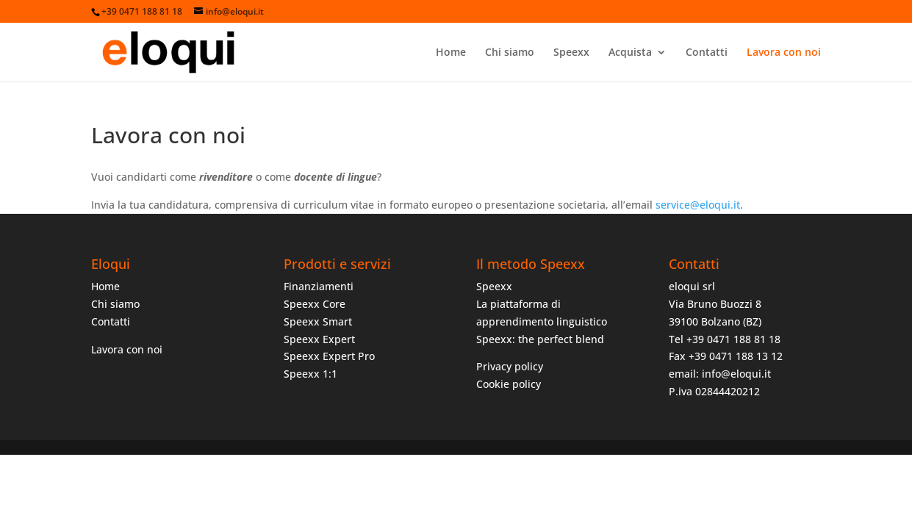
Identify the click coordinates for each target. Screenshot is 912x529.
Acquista (630, 53)
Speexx (571, 53)
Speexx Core (314, 304)
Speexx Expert (319, 339)
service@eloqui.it (698, 205)
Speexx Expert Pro (329, 356)
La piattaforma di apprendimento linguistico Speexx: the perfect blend (541, 321)
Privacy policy (509, 366)
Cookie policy (508, 384)
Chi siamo (509, 53)
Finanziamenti (318, 286)
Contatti (707, 53)
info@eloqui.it (736, 374)
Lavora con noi (784, 53)
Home (451, 53)
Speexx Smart (318, 321)
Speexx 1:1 (310, 374)
